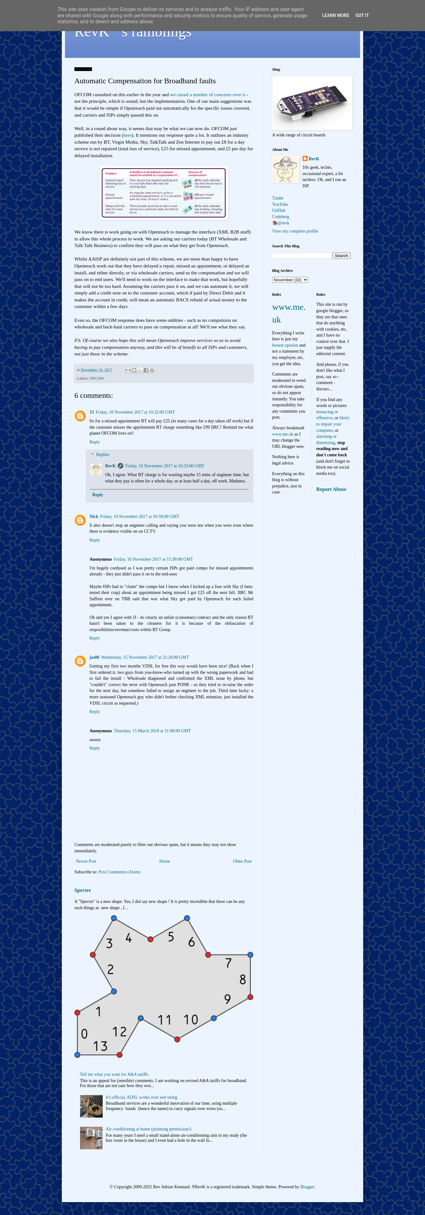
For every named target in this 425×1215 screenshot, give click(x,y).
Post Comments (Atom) (119, 872)
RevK (110, 466)
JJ (91, 412)
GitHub (278, 210)
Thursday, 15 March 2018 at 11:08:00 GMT (152, 730)
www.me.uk (282, 434)
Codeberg (280, 216)
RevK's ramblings (133, 31)
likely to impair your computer (333, 423)
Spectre (82, 890)
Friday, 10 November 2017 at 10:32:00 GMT (135, 412)
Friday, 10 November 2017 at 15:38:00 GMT (153, 559)
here (127, 135)
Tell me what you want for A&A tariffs (114, 1074)
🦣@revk (280, 223)
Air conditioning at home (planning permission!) (148, 1129)
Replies (102, 455)
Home (164, 861)
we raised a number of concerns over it (208, 94)
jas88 (94, 657)
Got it (362, 15)
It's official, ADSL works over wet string (141, 1097)
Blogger (307, 1187)
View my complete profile (295, 231)
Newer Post (86, 861)
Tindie (277, 198)
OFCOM (96, 378)
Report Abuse (331, 489)
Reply (94, 442)
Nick (93, 516)
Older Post (242, 861)
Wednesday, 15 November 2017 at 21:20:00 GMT (145, 657)
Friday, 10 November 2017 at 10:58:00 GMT (139, 516)
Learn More (335, 15)
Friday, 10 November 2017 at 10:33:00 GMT (164, 466)
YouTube (280, 204)
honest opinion (285, 345)
